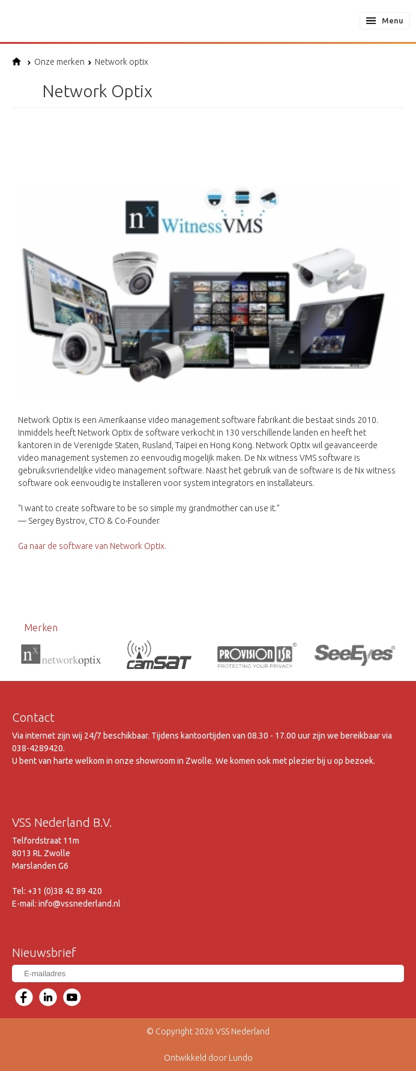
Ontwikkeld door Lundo (208, 1058)
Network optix (118, 62)
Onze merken (56, 62)
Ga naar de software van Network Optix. (92, 546)
